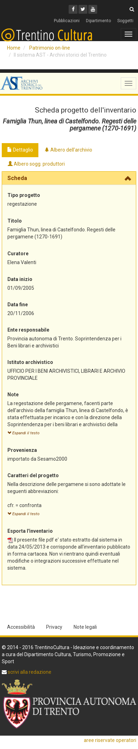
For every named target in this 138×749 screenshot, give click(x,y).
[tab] (69, 178)
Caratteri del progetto (33, 475)
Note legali (85, 627)
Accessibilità (21, 627)
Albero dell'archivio (68, 150)
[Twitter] (83, 9)
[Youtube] (92, 9)
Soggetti (125, 20)
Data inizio (19, 279)
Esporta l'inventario (30, 531)
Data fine (17, 304)
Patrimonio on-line (49, 48)
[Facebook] (73, 9)
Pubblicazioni (67, 20)
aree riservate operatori (110, 740)
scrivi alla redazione (29, 672)
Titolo (14, 221)
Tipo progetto (23, 195)
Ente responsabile (28, 330)
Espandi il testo (23, 433)
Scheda (17, 178)
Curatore (18, 253)
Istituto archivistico (30, 362)
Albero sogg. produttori (36, 164)
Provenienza (22, 450)
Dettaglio (20, 150)
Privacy (54, 627)
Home (13, 48)
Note (13, 394)
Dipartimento (98, 20)
